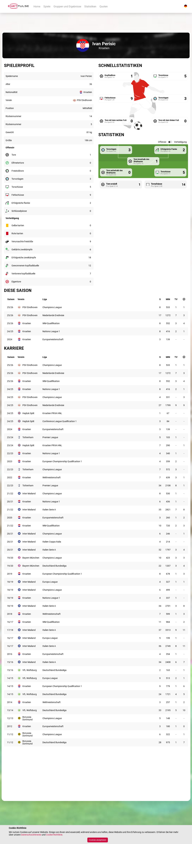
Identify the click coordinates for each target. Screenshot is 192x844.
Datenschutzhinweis (31, 834)
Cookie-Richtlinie (54, 834)
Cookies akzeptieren (97, 840)
